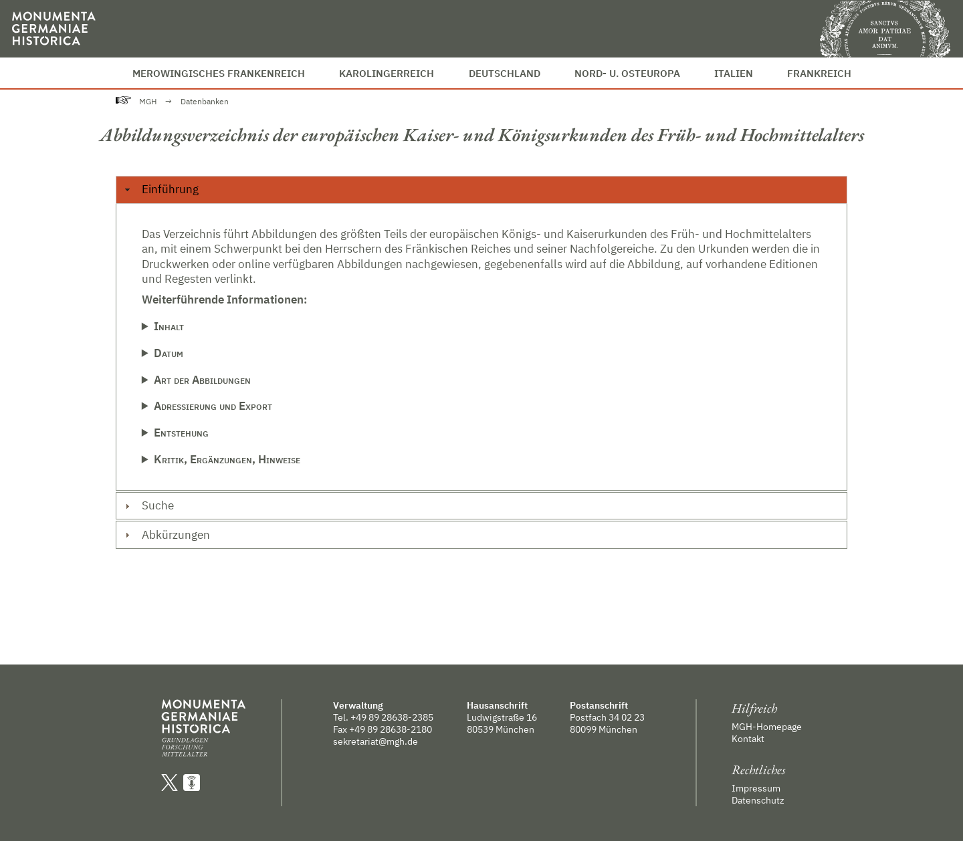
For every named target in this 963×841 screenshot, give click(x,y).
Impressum (756, 788)
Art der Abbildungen (202, 379)
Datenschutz (758, 800)
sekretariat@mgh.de (375, 741)
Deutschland (504, 73)
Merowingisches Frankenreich (218, 73)
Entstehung (181, 432)
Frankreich (819, 73)
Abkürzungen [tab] (165, 534)
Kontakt (748, 739)
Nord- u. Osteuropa (627, 73)
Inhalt (169, 326)
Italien (733, 73)
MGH (147, 101)
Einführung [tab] (160, 189)
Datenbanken (205, 101)
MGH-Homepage (767, 727)
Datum (168, 353)
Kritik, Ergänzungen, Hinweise (227, 459)
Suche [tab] (147, 505)
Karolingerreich (386, 73)
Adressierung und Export (213, 405)
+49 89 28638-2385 (391, 717)
